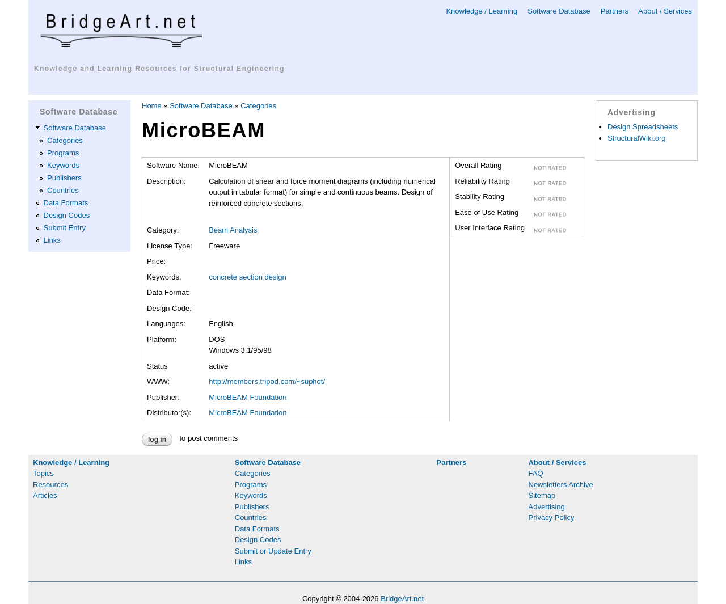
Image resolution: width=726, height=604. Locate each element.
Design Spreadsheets (642, 127)
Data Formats (66, 202)
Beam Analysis (233, 230)
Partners (614, 11)
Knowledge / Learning (481, 11)
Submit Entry (65, 227)
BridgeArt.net (402, 598)
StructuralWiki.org (636, 138)
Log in (157, 440)
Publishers (64, 178)
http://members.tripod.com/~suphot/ (267, 381)
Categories (65, 140)
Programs (63, 153)
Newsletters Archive (561, 484)
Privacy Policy (552, 517)
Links (52, 240)
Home (152, 106)
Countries (63, 190)
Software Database (558, 11)
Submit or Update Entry (273, 551)
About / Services (665, 11)
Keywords (63, 165)
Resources (50, 484)
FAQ (536, 473)
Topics (43, 473)
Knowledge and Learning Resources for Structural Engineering (159, 69)
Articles (45, 495)
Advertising (547, 506)
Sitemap (542, 495)
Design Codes (67, 215)
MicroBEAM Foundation (247, 397)
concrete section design (247, 277)
